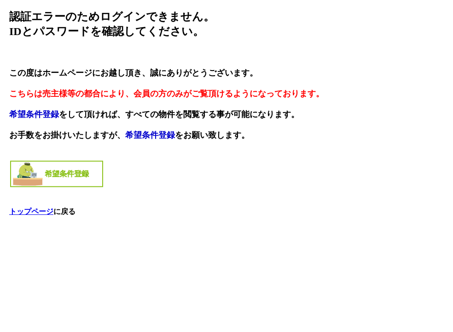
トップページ (31, 211)
